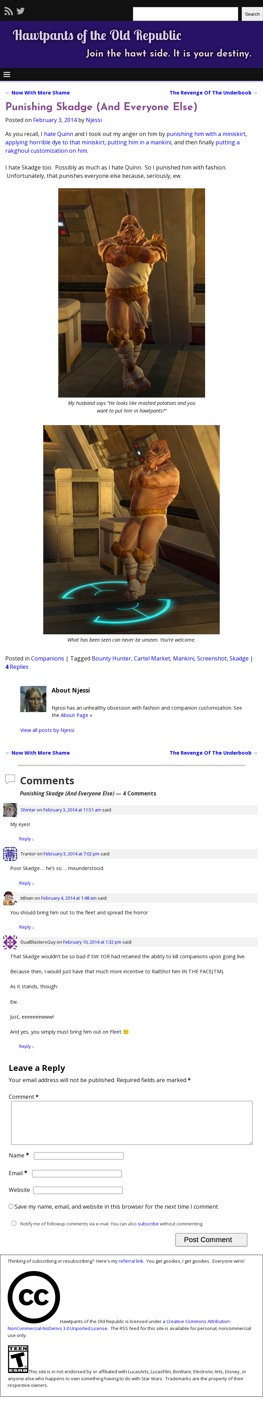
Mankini (183, 658)
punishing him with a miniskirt (206, 134)
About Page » (76, 715)
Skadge (239, 658)
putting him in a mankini (139, 142)
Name (20, 1164)
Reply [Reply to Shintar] (26, 839)
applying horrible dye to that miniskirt (55, 142)
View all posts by (47, 730)
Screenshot (212, 658)
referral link (131, 1269)
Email (19, 1181)
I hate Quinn (57, 134)
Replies (17, 667)
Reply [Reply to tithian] (26, 927)
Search (252, 14)
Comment (24, 1097)
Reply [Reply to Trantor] (26, 883)
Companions (47, 658)
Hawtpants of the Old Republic (97, 35)
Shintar (28, 810)
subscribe (148, 1232)
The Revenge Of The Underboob (214, 92)
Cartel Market (152, 658)
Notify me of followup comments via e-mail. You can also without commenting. (106, 1232)
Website (19, 1198)
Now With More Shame (37, 92)
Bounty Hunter (111, 658)
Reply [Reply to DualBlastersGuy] (26, 1046)
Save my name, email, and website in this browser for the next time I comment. (117, 1215)
